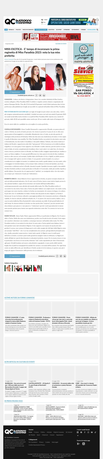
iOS (8, 447)
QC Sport (59, 29)
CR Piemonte (75, 29)
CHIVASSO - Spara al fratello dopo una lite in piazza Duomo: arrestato (87, 407)
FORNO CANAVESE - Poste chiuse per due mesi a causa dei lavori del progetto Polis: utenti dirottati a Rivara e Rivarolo (62, 320)
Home (30, 432)
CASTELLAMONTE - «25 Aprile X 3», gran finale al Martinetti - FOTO (39, 385)
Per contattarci (33, 442)
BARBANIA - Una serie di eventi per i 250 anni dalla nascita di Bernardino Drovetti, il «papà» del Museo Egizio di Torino (15, 386)
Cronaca (11, 29)
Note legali (55, 442)
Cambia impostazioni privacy (37, 445)
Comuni (83, 29)
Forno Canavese (9, 59)
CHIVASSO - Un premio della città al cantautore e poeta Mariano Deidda (63, 385)
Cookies (47, 442)
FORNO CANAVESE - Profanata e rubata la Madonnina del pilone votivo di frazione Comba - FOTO (39, 319)
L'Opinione (66, 29)
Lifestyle (49, 432)
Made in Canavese (28, 29)
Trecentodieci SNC (48, 457)
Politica (18, 29)
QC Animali (69, 432)
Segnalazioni (91, 29)
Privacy (41, 442)
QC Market (32, 435)
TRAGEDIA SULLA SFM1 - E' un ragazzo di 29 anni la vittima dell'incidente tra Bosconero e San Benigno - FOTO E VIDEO (23, 418)
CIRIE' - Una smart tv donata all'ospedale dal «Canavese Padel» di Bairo (86, 385)
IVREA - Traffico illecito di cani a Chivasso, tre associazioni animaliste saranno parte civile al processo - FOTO (55, 418)
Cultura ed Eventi (40, 29)
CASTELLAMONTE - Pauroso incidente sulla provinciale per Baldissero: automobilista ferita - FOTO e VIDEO (55, 408)
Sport (38, 435)
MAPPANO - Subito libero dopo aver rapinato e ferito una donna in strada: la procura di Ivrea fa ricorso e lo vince (87, 418)
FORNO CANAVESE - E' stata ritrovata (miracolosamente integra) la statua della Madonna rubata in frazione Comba (15, 320)
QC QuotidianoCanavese (43, 454)
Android (12, 447)
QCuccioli (51, 29)
